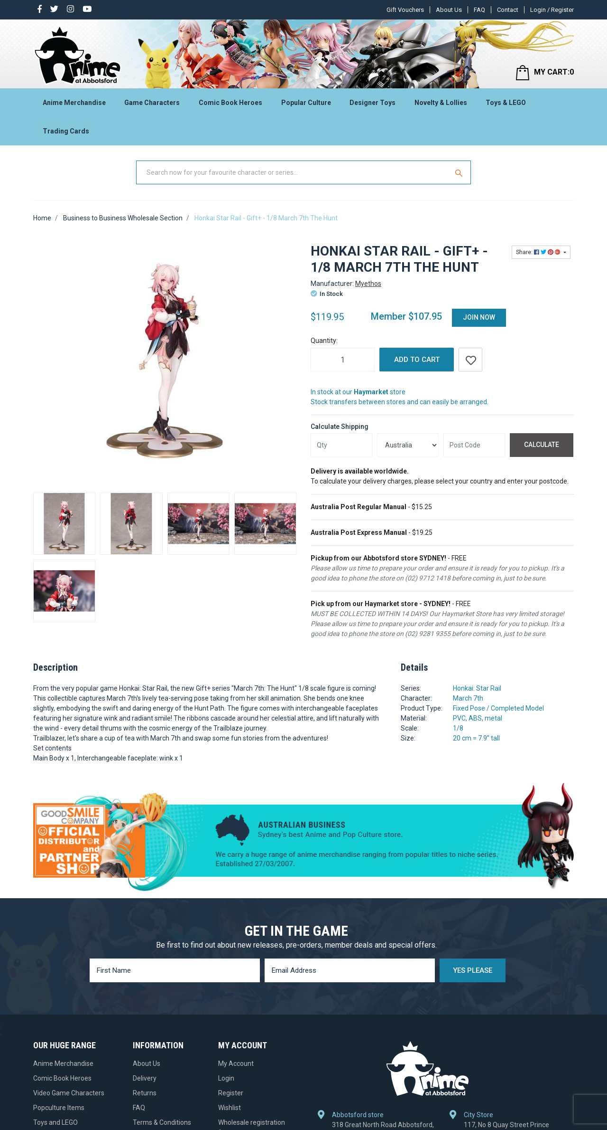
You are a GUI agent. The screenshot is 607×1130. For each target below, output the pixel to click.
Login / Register (552, 9)
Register (230, 992)
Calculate (541, 444)
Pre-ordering (152, 1066)
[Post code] (474, 445)
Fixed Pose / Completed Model (498, 708)
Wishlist (229, 1007)
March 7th (468, 698)
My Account (236, 963)
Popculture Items (58, 1007)
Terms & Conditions (162, 1022)
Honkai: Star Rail (477, 688)
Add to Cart (417, 359)
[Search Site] (460, 172)
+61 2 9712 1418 (362, 1007)
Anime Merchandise (74, 102)
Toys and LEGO (55, 1022)
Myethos (368, 283)
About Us (449, 9)
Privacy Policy (153, 1036)
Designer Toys (372, 102)
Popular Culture (306, 102)
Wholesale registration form (251, 1026)
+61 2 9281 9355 (494, 1017)
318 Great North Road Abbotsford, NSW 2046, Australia (383, 985)
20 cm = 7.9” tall (476, 738)
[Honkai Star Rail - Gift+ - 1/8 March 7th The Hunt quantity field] (343, 359)
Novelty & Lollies (440, 102)
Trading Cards (66, 131)
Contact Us (149, 1080)
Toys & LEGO (506, 102)
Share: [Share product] (539, 252)
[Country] (408, 445)
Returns (144, 992)
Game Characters (152, 102)
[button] (470, 359)
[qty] (341, 445)
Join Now (479, 317)
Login (226, 977)
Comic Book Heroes (230, 102)
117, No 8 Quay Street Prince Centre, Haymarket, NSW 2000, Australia (509, 990)
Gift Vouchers (405, 9)
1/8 (458, 728)
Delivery (144, 977)
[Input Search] (293, 172)
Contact (507, 9)
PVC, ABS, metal (477, 718)
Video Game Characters (68, 992)
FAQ (479, 9)
